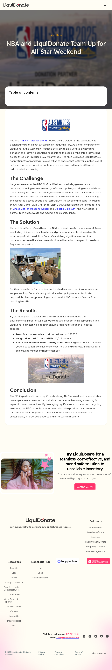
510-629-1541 (72, 634)
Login (40, 568)
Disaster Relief (14, 621)
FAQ (14, 625)
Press (14, 577)
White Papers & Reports (11, 600)
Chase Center (21, 208)
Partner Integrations (95, 551)
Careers (14, 611)
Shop (40, 573)
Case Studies (14, 594)
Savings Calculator (14, 582)
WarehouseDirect (95, 532)
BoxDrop (95, 537)
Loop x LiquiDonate (95, 546)
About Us (14, 568)
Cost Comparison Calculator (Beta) (12, 588)
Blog (14, 573)
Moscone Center (39, 208)
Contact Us (14, 616)
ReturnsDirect (95, 527)
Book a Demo (14, 606)
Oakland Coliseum (65, 208)
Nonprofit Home (40, 577)
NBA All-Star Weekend (34, 140)
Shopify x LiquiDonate (95, 542)
